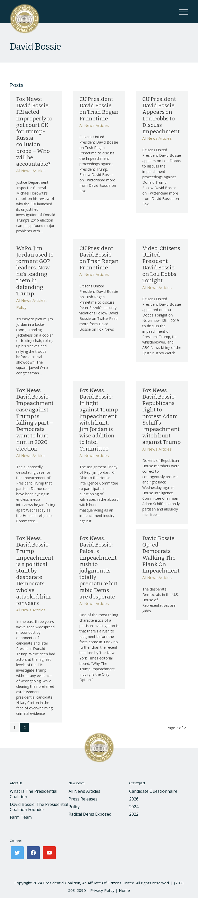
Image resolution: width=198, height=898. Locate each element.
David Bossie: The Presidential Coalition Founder (39, 807)
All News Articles (31, 170)
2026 (133, 799)
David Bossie (35, 46)
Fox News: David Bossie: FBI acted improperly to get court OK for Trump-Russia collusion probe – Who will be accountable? (34, 131)
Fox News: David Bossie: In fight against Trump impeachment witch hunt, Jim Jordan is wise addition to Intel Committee (98, 419)
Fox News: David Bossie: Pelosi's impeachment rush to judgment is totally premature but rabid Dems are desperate (98, 567)
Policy (21, 307)
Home (124, 890)
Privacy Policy (102, 890)
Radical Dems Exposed (90, 814)
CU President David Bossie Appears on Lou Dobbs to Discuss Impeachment (161, 115)
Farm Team (21, 817)
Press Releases (83, 799)
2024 (133, 806)
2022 (133, 814)
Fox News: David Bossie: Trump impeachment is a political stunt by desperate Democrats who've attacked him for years (35, 570)
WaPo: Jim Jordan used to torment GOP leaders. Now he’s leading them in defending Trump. (35, 271)
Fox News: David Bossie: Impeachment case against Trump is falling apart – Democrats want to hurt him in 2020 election (35, 419)
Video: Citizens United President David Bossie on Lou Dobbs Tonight (161, 264)
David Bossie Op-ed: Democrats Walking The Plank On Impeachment (161, 554)
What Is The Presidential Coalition (33, 793)
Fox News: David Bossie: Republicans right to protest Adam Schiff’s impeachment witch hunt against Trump (161, 416)
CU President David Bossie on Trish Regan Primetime (99, 109)
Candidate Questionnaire (153, 791)
